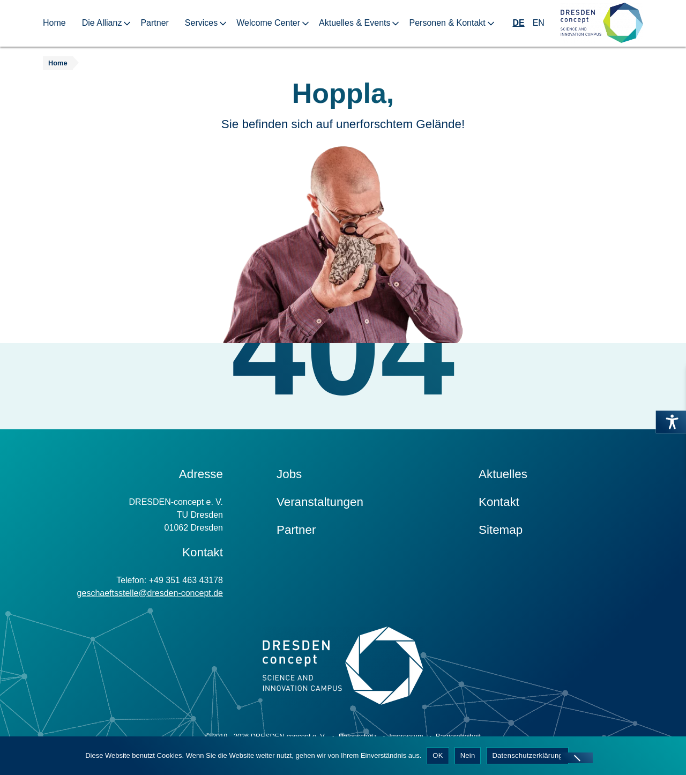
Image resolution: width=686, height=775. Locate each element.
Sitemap (501, 529)
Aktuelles (503, 474)
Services (201, 22)
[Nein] (577, 757)
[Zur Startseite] (602, 23)
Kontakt (499, 502)
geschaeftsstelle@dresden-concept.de (150, 593)
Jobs (289, 474)
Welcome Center (268, 22)
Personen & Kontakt (447, 22)
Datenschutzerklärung (527, 755)
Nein (467, 755)
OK (438, 755)
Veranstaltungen (320, 502)
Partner (154, 22)
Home (54, 22)
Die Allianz (102, 22)
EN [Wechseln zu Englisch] (539, 22)
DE (518, 22)
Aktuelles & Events (354, 22)
